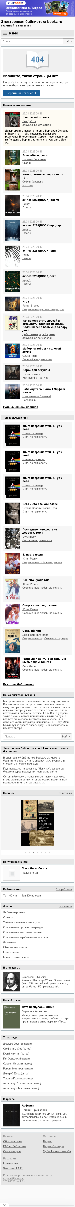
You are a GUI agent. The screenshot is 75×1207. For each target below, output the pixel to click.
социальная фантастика (37, 540)
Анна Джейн (29, 666)
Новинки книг (11, 1163)
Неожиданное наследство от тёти (42, 176)
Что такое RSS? (13, 1168)
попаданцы (29, 399)
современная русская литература (23, 927)
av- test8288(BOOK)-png (39, 250)
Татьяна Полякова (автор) (18, 1078)
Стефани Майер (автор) (17, 1048)
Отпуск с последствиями (40, 605)
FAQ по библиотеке (14, 1146)
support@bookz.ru (13, 1178)
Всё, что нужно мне (35, 580)
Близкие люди (32, 554)
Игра (25, 301)
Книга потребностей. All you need (42, 427)
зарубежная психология (37, 337)
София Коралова (32, 181)
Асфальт (28, 1105)
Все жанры (65, 906)
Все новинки (64, 793)
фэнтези (8, 917)
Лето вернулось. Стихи (38, 1007)
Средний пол (31, 630)
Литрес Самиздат (53, 1146)
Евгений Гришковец (34, 1109)
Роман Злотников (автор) (17, 1068)
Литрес (47, 1141)
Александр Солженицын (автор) (22, 1083)
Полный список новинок (20, 407)
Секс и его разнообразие (40, 504)
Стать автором (12, 1151)
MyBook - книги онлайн (57, 1151)
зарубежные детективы (36, 124)
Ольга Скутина (31, 374)
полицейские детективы (37, 359)
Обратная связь (12, 1141)
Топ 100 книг (10, 895)
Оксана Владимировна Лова (39, 508)
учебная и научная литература (21, 922)
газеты (26, 207)
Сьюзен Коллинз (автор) (17, 1063)
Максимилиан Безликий (36, 396)
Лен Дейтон (29, 121)
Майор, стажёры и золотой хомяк (41, 350)
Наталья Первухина (34, 159)
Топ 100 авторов (31, 895)
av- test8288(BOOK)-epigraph (42, 225)
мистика (27, 185)
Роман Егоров (30, 305)
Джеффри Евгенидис (35, 634)
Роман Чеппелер (32, 433)
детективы (9, 942)
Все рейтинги (64, 889)
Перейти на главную (19, 93)
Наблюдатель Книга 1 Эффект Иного (43, 391)
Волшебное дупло (35, 155)
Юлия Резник (30, 558)
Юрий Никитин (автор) (16, 1053)
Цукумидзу (29, 536)
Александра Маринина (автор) (21, 1088)
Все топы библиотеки (18, 684)
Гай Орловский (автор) (16, 1058)
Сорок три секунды (36, 370)
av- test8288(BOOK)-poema (41, 199)
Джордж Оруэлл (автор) (17, 1043)
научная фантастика (35, 377)
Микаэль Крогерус (33, 459)
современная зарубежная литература (25, 937)
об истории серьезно (15, 947)
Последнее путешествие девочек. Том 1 (39, 531)
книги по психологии (34, 436)
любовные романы (14, 912)
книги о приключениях (16, 957)
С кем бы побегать (35, 868)
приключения (30, 872)
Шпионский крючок (36, 117)
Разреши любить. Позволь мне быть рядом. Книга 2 (44, 660)
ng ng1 (26, 203)
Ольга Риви (29, 355)
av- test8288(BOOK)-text (39, 276)
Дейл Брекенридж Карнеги (38, 334)
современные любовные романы (22, 932)
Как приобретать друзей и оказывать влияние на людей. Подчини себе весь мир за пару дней (44, 325)
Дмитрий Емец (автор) (16, 1073)
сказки (26, 162)
